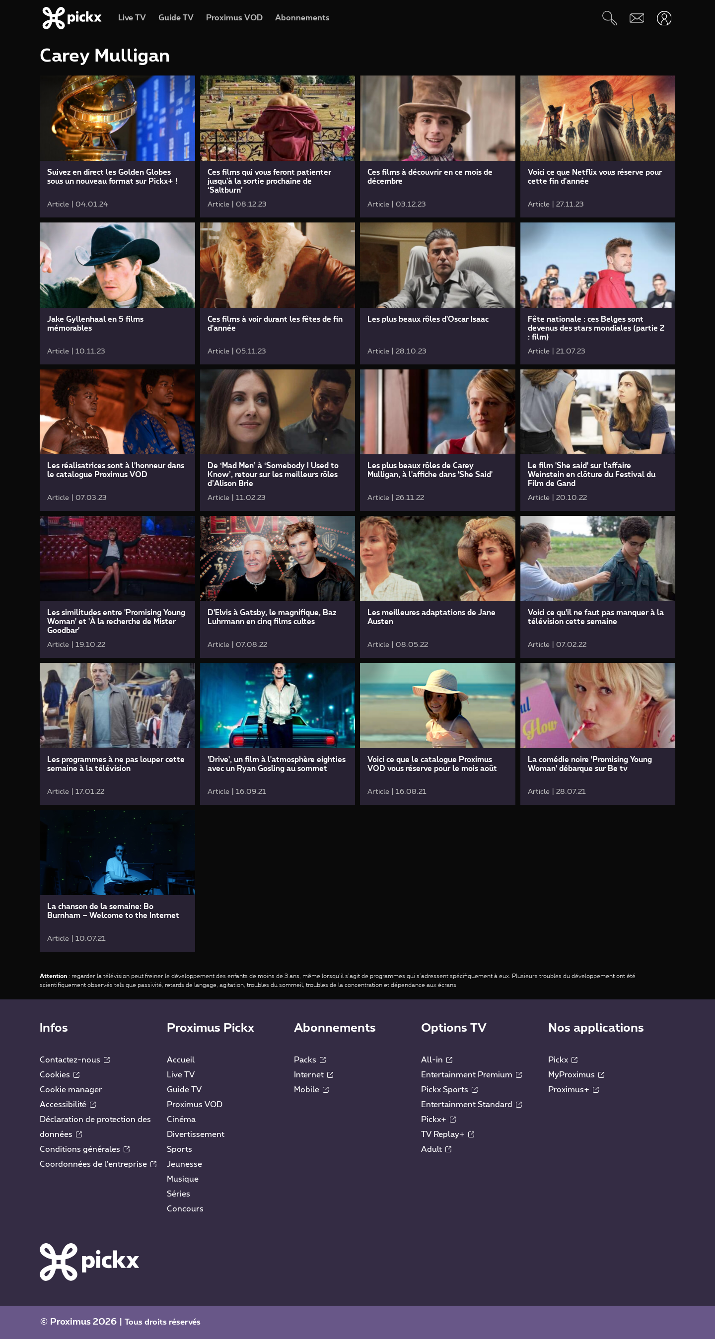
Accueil (181, 1060)
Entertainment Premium (471, 1075)
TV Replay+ (447, 1134)
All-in (436, 1060)
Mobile (311, 1090)
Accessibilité (68, 1105)
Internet (313, 1075)
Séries (178, 1194)
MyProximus (576, 1075)
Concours (185, 1209)
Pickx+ (438, 1120)
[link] (117, 146)
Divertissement (195, 1134)
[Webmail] (636, 18)
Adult (436, 1149)
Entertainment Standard (471, 1105)
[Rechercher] (609, 18)
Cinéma (181, 1120)
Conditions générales (85, 1149)
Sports (179, 1149)
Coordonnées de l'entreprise (98, 1164)
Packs (310, 1060)
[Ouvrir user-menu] (664, 18)
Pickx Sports (449, 1090)
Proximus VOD (194, 1105)
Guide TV (184, 1090)
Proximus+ (573, 1090)
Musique (183, 1179)
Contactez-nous (75, 1060)
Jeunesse (184, 1164)
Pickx (562, 1060)
